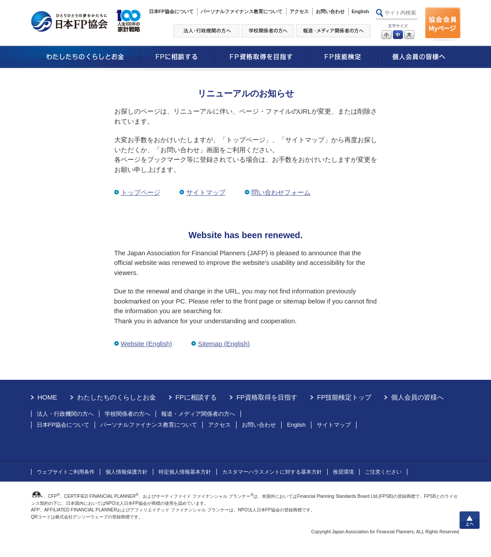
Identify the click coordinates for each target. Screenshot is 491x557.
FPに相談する (196, 397)
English (360, 11)
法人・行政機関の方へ (65, 414)
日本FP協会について (171, 11)
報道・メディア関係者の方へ (198, 414)
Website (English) (146, 343)
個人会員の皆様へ (417, 397)
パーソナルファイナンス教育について (242, 11)
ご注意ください (383, 472)
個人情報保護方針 (127, 472)
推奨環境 (343, 472)
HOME (47, 397)
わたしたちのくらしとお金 (116, 397)
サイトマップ (206, 192)
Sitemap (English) (224, 343)
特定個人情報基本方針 (185, 472)
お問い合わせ (330, 11)
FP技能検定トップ (344, 397)
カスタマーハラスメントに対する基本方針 (272, 472)
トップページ (140, 192)
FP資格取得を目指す (267, 397)
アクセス (299, 11)
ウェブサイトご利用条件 (66, 472)
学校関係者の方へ (127, 414)
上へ (469, 520)
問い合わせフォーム (281, 192)
